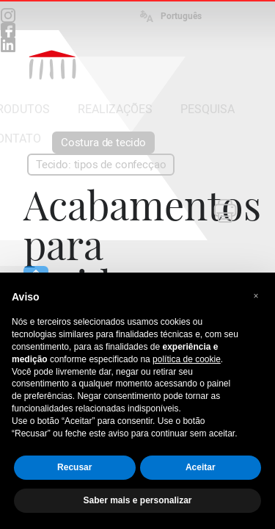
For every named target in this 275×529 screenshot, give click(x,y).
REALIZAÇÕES (115, 109)
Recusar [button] (74, 467)
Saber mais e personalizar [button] (137, 500)
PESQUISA (207, 109)
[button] (256, 296)
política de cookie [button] (187, 359)
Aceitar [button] (201, 467)
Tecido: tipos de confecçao (101, 164)
